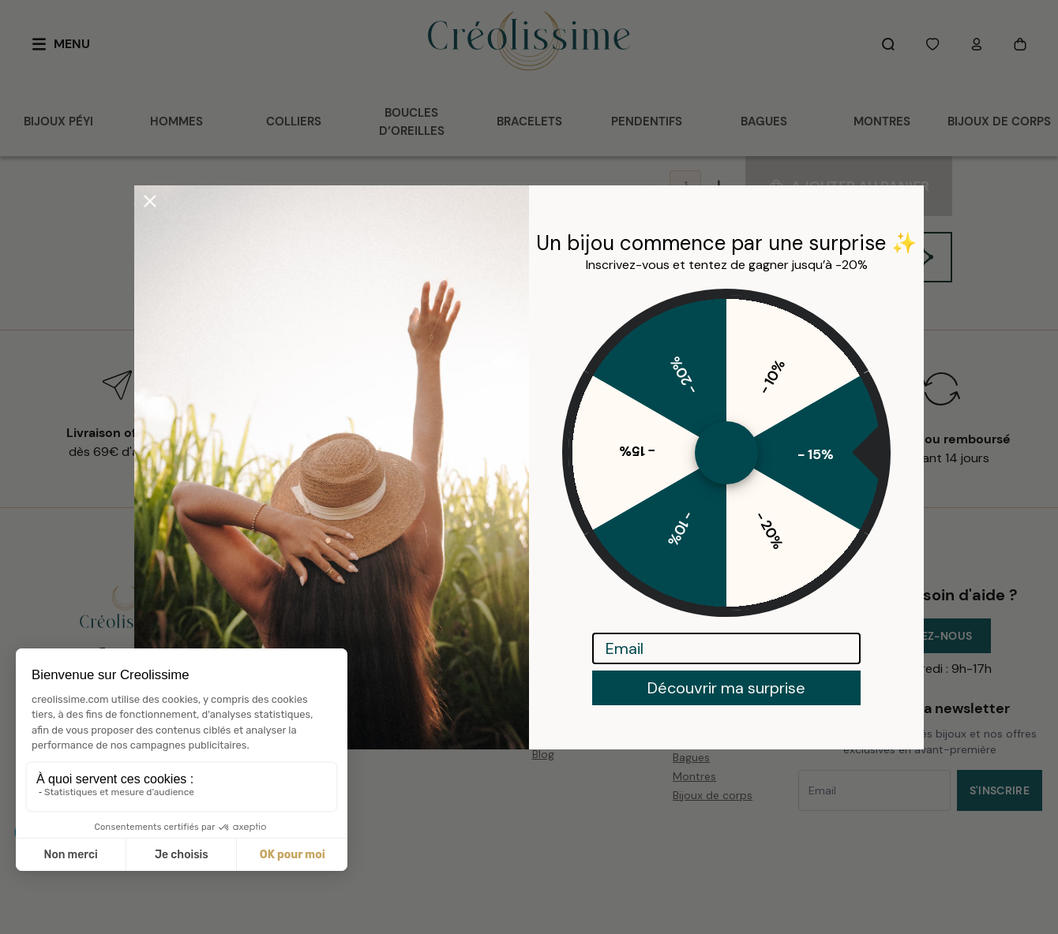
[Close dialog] (150, 201)
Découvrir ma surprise (726, 688)
